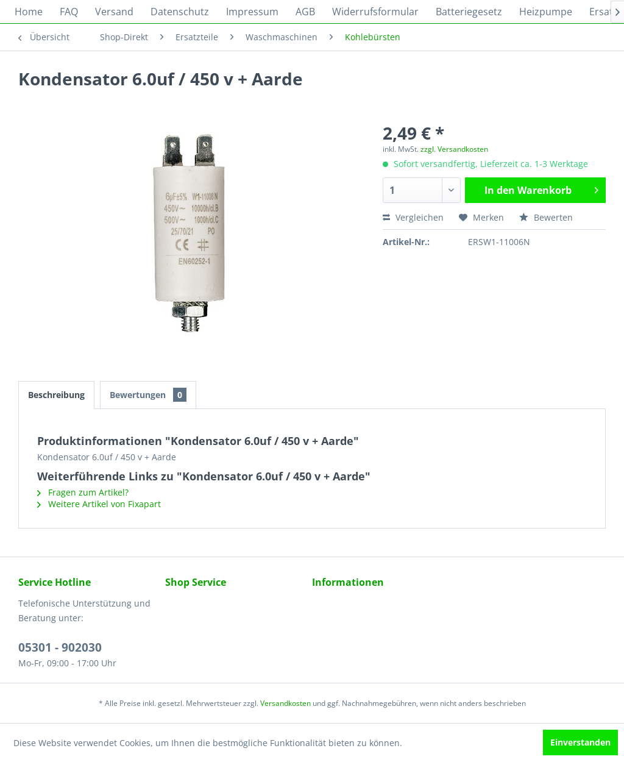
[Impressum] (252, 11)
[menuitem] (28, 11)
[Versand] (114, 11)
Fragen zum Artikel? (83, 492)
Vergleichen (413, 217)
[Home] (28, 11)
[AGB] (305, 11)
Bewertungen (148, 395)
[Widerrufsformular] (375, 11)
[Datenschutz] (180, 11)
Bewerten (546, 217)
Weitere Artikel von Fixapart (99, 504)
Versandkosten (285, 703)
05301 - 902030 (60, 647)
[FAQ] (69, 11)
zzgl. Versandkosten (454, 149)
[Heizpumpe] (546, 11)
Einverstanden (580, 742)
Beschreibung (56, 395)
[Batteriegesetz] (469, 11)
